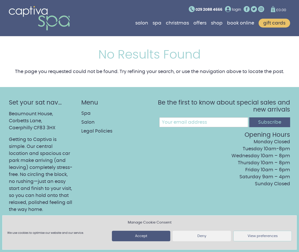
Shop (217, 23)
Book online (240, 23)
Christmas (177, 23)
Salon (141, 23)
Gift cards (274, 23)
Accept (141, 236)
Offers (199, 23)
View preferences (263, 236)
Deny (201, 236)
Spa (157, 23)
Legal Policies (96, 131)
